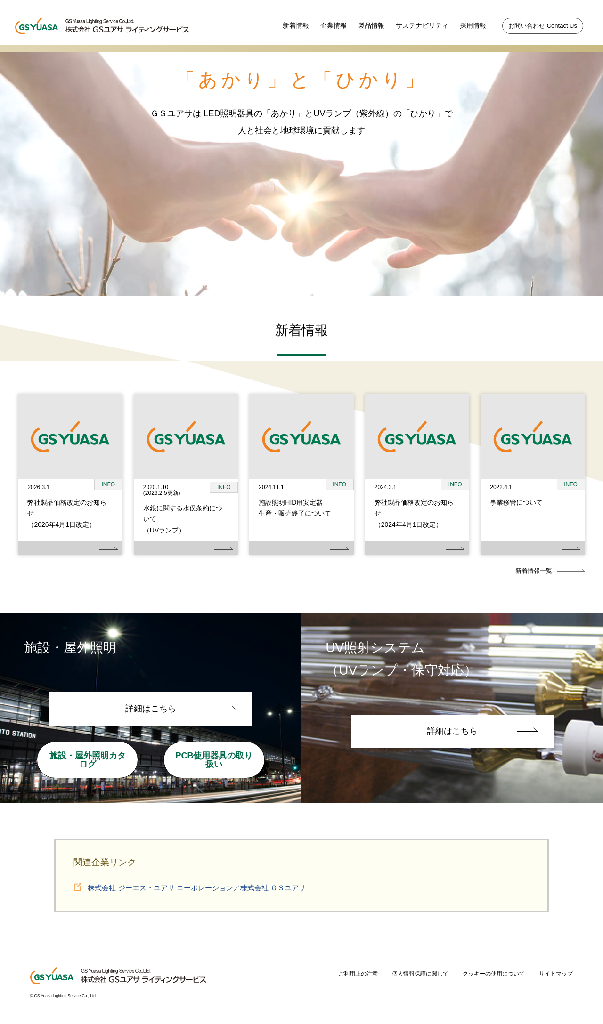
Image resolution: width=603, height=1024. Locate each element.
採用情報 (473, 25)
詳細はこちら (150, 708)
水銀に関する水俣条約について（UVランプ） (182, 519)
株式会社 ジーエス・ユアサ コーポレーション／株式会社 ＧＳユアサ (197, 888)
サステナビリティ (422, 25)
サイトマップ (556, 973)
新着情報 (296, 25)
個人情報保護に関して (420, 973)
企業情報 (333, 25)
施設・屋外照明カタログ (87, 760)
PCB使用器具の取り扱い (214, 760)
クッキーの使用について (494, 973)
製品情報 (371, 25)
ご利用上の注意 (358, 973)
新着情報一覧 (533, 570)
